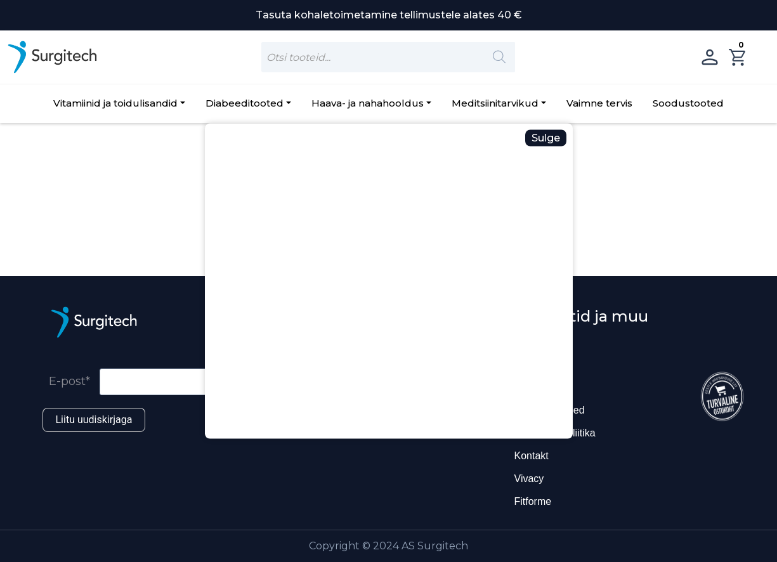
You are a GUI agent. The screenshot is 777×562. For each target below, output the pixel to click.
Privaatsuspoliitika (555, 433)
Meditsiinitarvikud (495, 103)
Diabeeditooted (245, 103)
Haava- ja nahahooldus (367, 103)
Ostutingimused (549, 410)
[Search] (499, 57)
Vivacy (529, 478)
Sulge (546, 138)
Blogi (525, 364)
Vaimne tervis (599, 103)
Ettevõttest (538, 387)
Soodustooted (688, 103)
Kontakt (531, 455)
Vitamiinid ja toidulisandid (115, 103)
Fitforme (533, 501)
